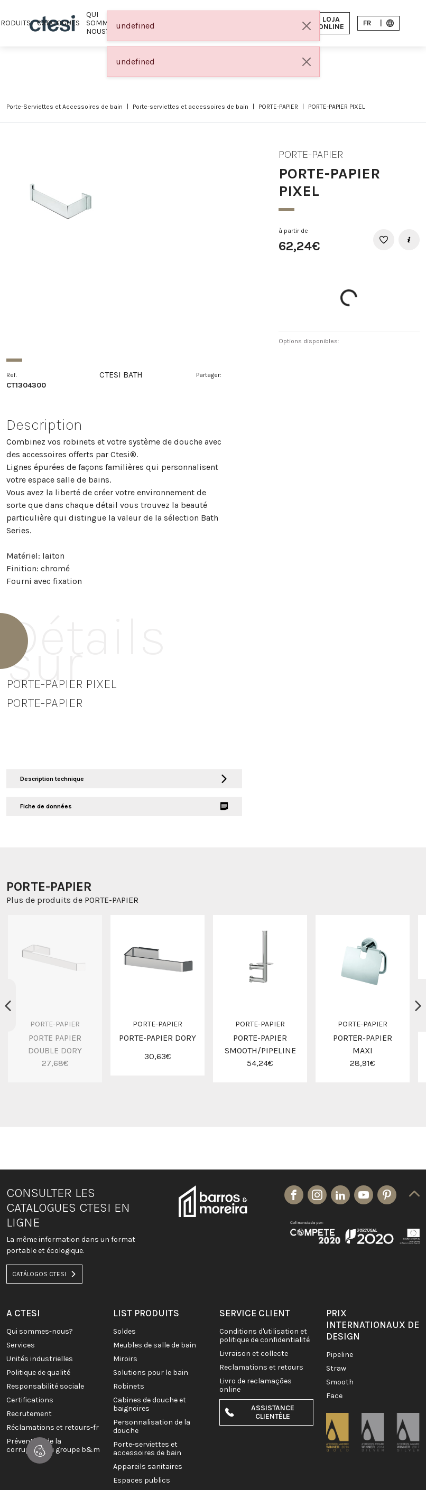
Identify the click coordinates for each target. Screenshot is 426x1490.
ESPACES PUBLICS (141, 1480)
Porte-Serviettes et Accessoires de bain (64, 106)
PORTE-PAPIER (278, 106)
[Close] (306, 26)
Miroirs (125, 1359)
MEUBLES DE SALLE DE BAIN (154, 1345)
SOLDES (124, 1331)
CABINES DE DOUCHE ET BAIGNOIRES (149, 1404)
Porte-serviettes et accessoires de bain (190, 106)
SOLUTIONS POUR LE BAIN (150, 1373)
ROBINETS (128, 1386)
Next (418, 1005)
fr (378, 22)
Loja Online (325, 23)
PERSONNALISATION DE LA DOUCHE (151, 1426)
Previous (8, 1005)
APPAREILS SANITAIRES (147, 1467)
